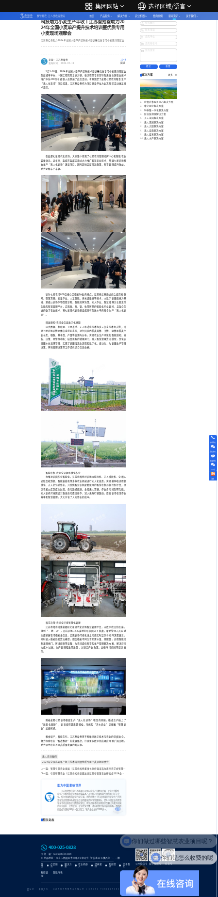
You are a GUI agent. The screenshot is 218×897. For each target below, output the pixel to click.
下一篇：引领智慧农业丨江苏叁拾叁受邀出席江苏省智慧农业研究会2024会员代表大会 (83, 773)
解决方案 (122, 16)
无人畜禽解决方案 (154, 134)
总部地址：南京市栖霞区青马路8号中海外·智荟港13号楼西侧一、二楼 (82, 858)
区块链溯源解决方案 (155, 114)
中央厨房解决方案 (154, 106)
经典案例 (158, 16)
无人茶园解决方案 (154, 118)
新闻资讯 (173, 16)
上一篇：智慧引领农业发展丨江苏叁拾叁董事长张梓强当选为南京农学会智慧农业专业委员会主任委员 (83, 769)
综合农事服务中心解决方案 (158, 102)
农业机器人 (141, 16)
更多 (172, 75)
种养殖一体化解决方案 (156, 110)
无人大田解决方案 (154, 126)
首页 (91, 16)
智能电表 (58, 872)
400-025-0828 (62, 847)
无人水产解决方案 (154, 138)
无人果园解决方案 (154, 122)
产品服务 (105, 16)
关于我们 (191, 16)
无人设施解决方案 (154, 130)
